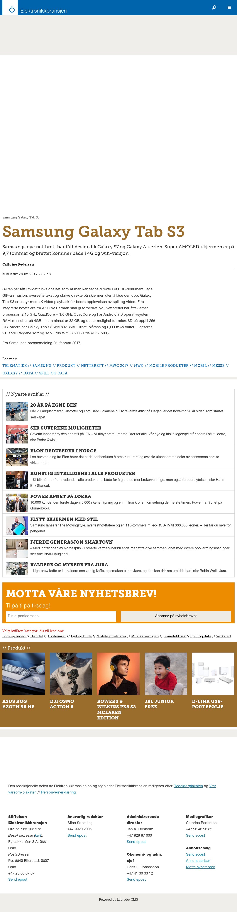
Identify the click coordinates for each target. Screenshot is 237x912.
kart (38, 836)
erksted (224, 636)
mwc (139, 366)
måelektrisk (176, 636)
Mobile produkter (111, 636)
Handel (36, 636)
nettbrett (92, 366)
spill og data (53, 373)
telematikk (14, 366)
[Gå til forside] (33, 7)
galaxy (10, 373)
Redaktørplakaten (188, 786)
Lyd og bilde (81, 636)
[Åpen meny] (229, 7)
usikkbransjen (146, 636)
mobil (200, 366)
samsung (41, 366)
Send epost (17, 880)
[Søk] (214, 7)
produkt (66, 366)
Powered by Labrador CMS (118, 900)
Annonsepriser (198, 861)
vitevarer (58, 636)
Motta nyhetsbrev (200, 867)
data (28, 373)
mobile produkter (169, 366)
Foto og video (13, 636)
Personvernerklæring (58, 793)
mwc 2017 (119, 366)
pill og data (201, 636)
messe (218, 366)
